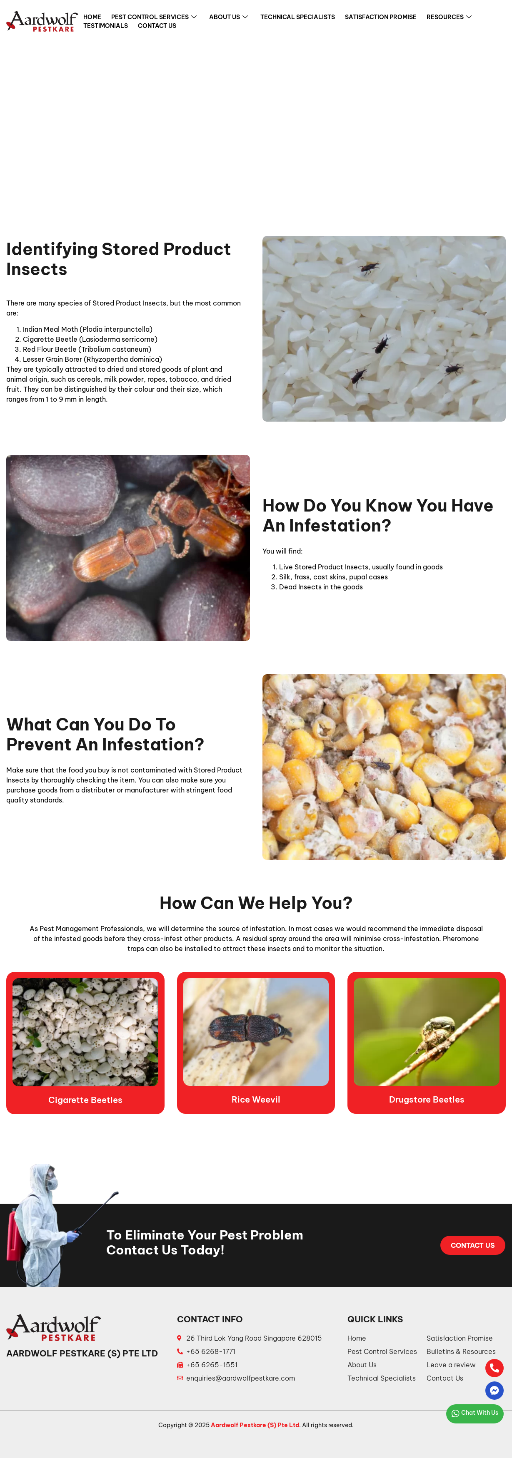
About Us (228, 18)
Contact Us (157, 26)
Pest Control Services (154, 18)
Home (92, 17)
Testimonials (105, 26)
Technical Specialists (297, 17)
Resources (449, 18)
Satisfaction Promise (381, 17)
